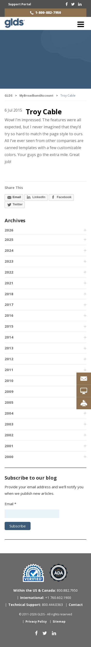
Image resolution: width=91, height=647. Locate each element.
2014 (9, 337)
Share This (14, 187)
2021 (9, 282)
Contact (76, 604)
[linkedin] (80, 4)
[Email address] (32, 514)
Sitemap (59, 621)
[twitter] (73, 4)
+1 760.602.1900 (45, 597)
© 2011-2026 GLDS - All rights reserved (45, 614)
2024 (9, 250)
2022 (9, 272)
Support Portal (19, 4)
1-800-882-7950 (48, 12)
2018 (9, 293)
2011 (9, 369)
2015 (9, 326)
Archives (15, 220)
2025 (9, 239)
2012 (9, 358)
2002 (9, 434)
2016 (9, 315)
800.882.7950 (45, 590)
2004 (9, 413)
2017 (9, 304)
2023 (9, 261)
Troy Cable (44, 111)
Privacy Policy (36, 621)
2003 (9, 424)
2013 (9, 347)
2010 (9, 380)
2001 (9, 445)
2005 (9, 402)
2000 (9, 456)
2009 (9, 391)
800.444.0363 (35, 604)
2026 (9, 230)
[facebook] (67, 4)
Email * (10, 503)
